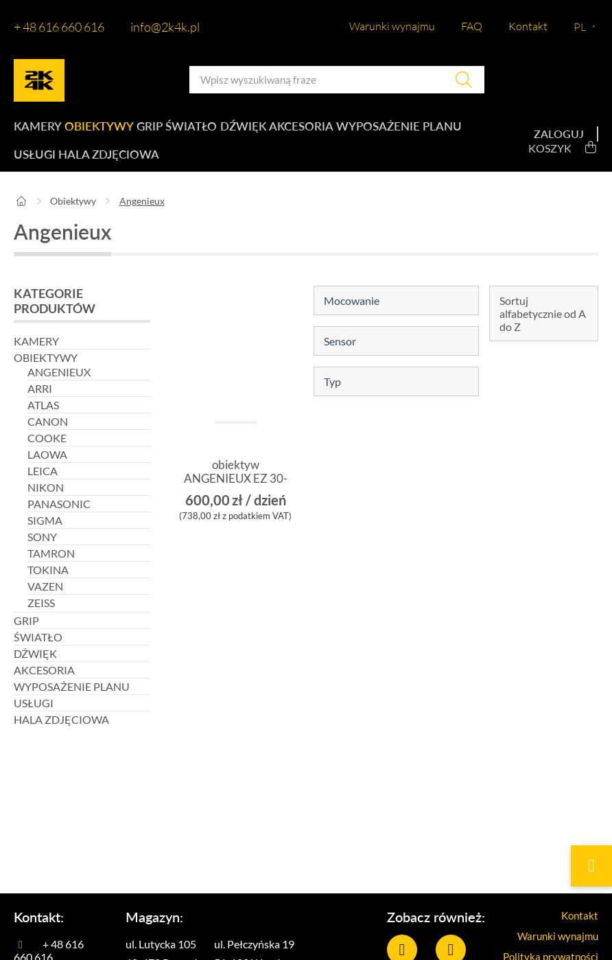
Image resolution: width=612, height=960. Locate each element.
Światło (205, 130)
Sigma (44, 534)
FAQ (471, 26)
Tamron (51, 567)
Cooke (47, 452)
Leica (42, 485)
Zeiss (41, 617)
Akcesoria (325, 130)
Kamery (36, 130)
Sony (42, 551)
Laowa (47, 468)
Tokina (48, 584)
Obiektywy (102, 130)
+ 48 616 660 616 (59, 26)
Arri (39, 402)
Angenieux (59, 386)
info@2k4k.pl (165, 26)
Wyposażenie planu (72, 165)
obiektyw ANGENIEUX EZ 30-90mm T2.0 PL (236, 493)
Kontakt (528, 26)
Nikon (45, 501)
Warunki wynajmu (392, 26)
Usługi (160, 165)
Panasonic (59, 518)
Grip (157, 130)
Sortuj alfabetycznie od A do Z (542, 327)
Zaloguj (559, 141)
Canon (47, 435)
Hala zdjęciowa (239, 165)
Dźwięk (262, 130)
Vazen (45, 600)
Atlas (43, 419)
